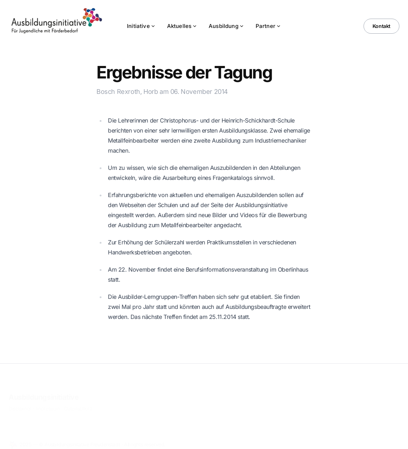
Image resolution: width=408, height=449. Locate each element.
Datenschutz (78, 404)
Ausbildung (226, 26)
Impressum (47, 404)
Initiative (141, 26)
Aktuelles (182, 26)
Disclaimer (20, 404)
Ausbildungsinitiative (44, 392)
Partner (268, 26)
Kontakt (381, 26)
